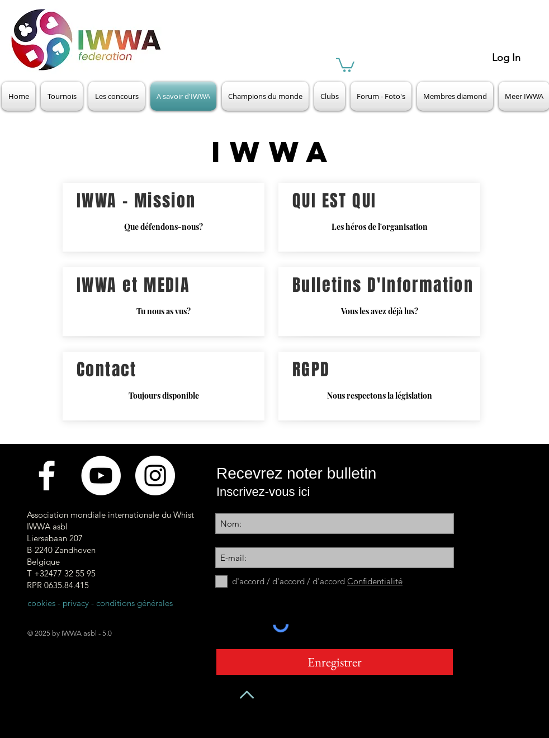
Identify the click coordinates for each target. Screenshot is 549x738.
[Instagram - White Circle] (155, 475)
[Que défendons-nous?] (163, 217)
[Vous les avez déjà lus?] (379, 301)
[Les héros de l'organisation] (379, 217)
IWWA (97, 200)
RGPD (311, 369)
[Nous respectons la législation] (379, 386)
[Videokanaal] (101, 475)
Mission (165, 200)
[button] (345, 64)
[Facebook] (47, 475)
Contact (107, 369)
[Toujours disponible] (163, 386)
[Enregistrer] (334, 662)
